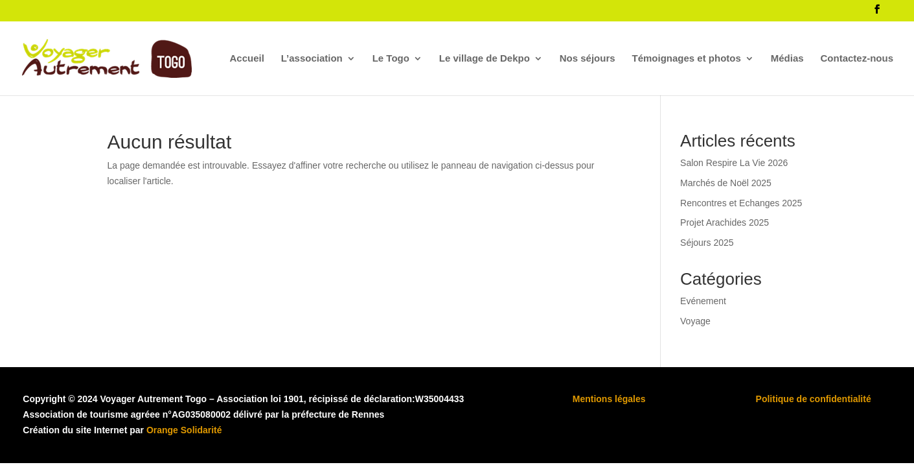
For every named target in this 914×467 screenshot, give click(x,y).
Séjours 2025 (707, 242)
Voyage (695, 321)
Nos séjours (587, 59)
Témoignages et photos (686, 59)
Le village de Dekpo (484, 59)
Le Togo (390, 59)
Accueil (247, 59)
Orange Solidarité (184, 430)
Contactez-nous (857, 59)
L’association (312, 59)
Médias (787, 59)
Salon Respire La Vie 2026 (734, 163)
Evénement (703, 301)
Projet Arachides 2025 (724, 222)
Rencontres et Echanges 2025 (741, 203)
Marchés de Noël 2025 (725, 183)
